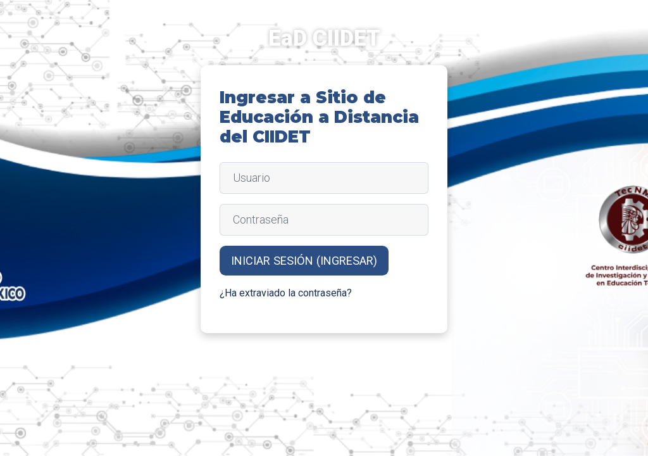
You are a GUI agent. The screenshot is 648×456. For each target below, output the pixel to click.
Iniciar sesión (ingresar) (304, 260)
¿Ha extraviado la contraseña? (286, 293)
